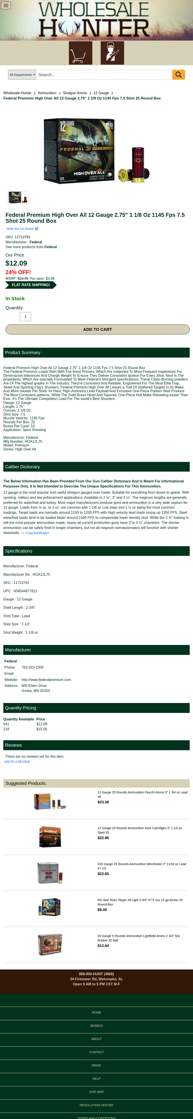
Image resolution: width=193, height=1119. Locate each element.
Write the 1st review (22, 229)
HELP (97, 1078)
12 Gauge (101, 93)
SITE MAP (96, 1092)
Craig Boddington (37, 533)
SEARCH (96, 1025)
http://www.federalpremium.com (46, 680)
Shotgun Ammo (75, 93)
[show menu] (6, 5)
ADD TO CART (97, 329)
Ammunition (47, 93)
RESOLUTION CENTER (96, 1105)
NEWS (96, 1065)
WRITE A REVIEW (17, 761)
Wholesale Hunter (17, 93)
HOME (96, 1012)
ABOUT (96, 1039)
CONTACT (96, 1052)
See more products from (31, 247)
